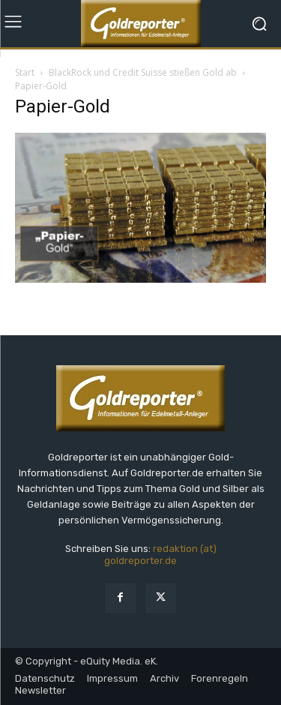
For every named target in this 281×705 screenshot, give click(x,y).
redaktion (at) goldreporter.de (160, 554)
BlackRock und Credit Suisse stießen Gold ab (143, 72)
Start (24, 72)
